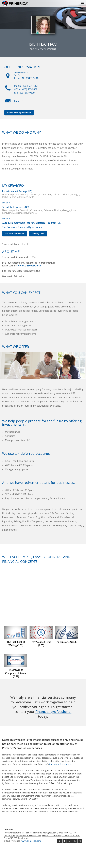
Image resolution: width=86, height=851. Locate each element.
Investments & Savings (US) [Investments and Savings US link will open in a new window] (17, 191)
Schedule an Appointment (19, 113)
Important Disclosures (22, 832)
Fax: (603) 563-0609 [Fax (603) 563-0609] (24, 92)
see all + (6, 202)
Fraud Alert (74, 835)
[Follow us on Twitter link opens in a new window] (59, 841)
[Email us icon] (8, 102)
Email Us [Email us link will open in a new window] (18, 101)
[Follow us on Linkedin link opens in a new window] (69, 841)
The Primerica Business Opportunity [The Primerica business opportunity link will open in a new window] (22, 227)
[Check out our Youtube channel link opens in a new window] (74, 841)
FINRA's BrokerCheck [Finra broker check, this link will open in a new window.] (29, 265)
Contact (65, 835)
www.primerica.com (31, 840)
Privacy (7, 832)
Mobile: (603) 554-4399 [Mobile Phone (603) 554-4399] (26, 85)
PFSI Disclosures (21, 838)
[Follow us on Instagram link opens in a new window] (80, 841)
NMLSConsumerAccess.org (28, 835)
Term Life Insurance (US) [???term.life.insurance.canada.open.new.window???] (15, 207)
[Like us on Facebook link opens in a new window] (65, 841)
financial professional (53, 711)
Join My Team (38, 233)
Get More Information (14, 233)
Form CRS (8, 838)
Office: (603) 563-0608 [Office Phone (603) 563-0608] (25, 89)
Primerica (15, 3)
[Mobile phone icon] (8, 89)
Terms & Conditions (51, 835)
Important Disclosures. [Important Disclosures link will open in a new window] (60, 764)
